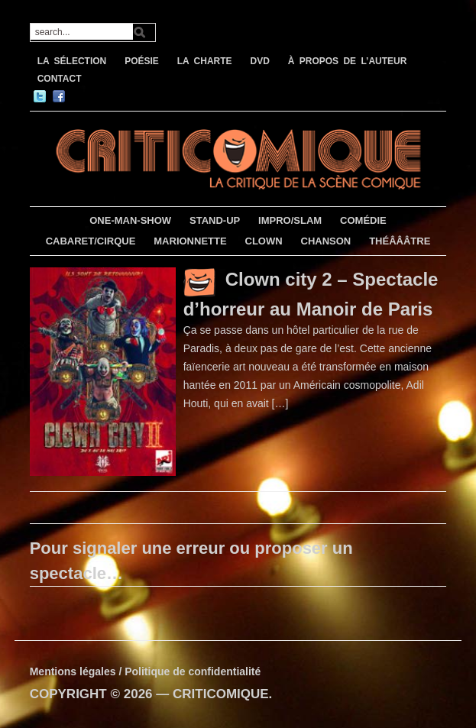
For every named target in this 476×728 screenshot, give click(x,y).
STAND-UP (214, 220)
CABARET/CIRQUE (91, 241)
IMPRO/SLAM (290, 220)
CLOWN (264, 241)
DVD (260, 61)
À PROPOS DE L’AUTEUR (347, 61)
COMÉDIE (363, 220)
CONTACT (59, 78)
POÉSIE (142, 61)
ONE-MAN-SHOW (130, 220)
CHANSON (326, 241)
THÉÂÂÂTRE (399, 241)
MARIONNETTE (190, 241)
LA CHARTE (204, 61)
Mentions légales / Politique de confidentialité (145, 671)
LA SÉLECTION (72, 61)
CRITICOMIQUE (221, 694)
